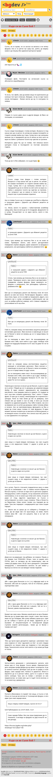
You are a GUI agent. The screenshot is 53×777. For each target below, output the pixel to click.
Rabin (15, 169)
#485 (3, 454)
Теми (22, 20)
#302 (4, 41)
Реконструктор (41, 752)
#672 (3, 688)
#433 (3, 155)
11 (47, 35)
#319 (4, 89)
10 (43, 35)
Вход (19, 14)
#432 (4, 125)
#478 (3, 255)
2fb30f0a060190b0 (19, 771)
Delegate (16, 635)
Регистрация (28, 14)
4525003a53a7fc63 (44, 771)
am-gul (23, 761)
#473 (3, 169)
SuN (14, 58)
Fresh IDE (6, 775)
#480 (4, 353)
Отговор (12, 31)
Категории (31, 20)
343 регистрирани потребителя (20, 759)
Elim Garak (17, 109)
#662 (4, 657)
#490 (4, 575)
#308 (4, 59)
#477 (4, 222)
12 (50, 35)
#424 (3, 109)
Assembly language (40, 773)
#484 (4, 423)
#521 (3, 594)
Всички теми (11, 20)
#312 (3, 73)
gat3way (32, 752)
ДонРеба (17, 423)
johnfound (17, 222)
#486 (4, 524)
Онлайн (4, 752)
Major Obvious (19, 73)
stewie (16, 40)
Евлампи (26, 752)
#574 (3, 635)
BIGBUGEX (18, 752)
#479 (4, 311)
